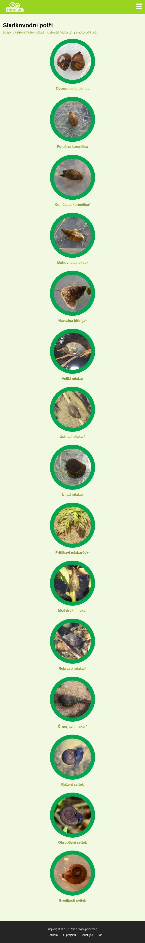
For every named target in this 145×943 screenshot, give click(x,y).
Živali (40, 32)
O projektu (69, 935)
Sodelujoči (87, 935)
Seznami (53, 935)
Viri (100, 935)
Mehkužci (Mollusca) (59, 32)
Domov (7, 32)
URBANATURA (24, 32)
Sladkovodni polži (86, 32)
